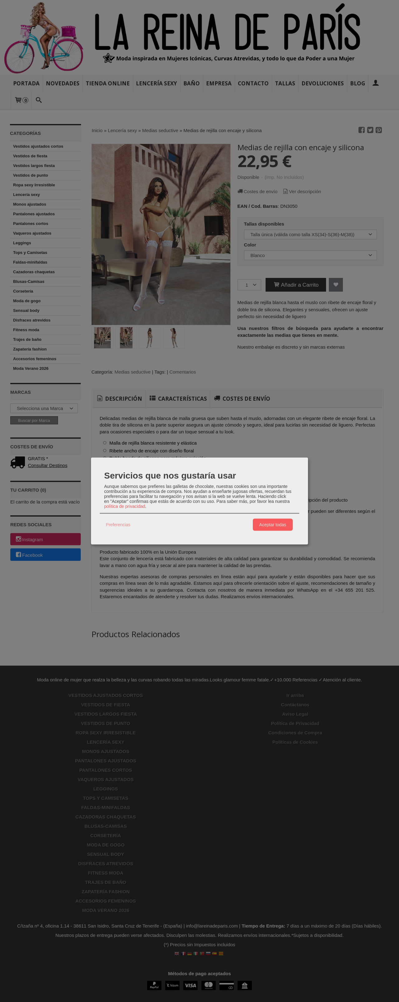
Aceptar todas (272, 524)
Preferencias (118, 524)
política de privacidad (124, 505)
